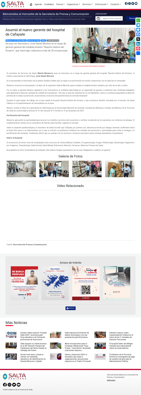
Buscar (132, 18)
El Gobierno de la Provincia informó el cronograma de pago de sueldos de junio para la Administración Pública (122, 357)
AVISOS (71, 308)
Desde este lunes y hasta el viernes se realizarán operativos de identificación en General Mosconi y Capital (33, 357)
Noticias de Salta (34, 40)
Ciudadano (49, 4)
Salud (43, 40)
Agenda (38, 4)
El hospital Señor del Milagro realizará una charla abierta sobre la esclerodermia (121, 346)
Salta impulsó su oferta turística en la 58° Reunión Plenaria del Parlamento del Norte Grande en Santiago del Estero (33, 347)
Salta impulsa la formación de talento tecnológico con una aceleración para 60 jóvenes (77, 335)
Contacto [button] (114, 4)
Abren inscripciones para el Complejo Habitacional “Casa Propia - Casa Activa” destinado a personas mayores (78, 347)
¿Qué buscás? (101, 14)
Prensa (59, 4)
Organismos (72, 4)
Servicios (86, 4)
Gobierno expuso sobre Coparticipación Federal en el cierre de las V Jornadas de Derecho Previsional (121, 336)
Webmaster (111, 380)
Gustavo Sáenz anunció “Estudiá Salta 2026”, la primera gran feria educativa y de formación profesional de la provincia (33, 336)
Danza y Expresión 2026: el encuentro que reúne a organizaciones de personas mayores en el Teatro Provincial (78, 357)
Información (100, 4)
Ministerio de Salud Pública (16, 40)
